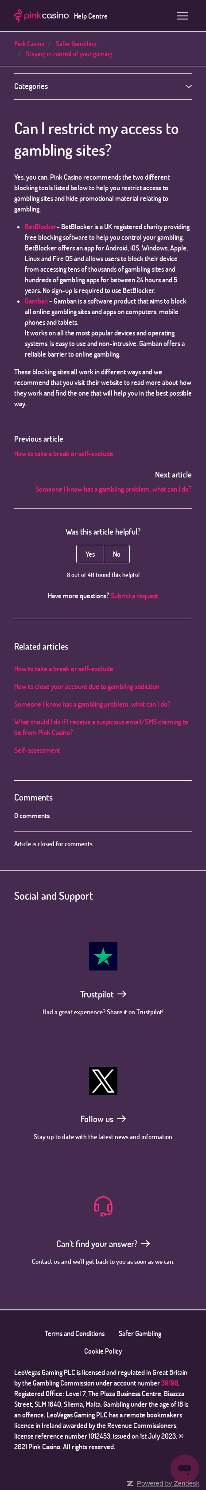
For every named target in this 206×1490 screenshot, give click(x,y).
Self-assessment (37, 750)
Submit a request (134, 595)
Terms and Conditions (75, 1333)
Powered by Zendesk (168, 1483)
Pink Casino (29, 43)
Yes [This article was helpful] (90, 554)
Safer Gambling (76, 43)
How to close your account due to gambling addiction (86, 686)
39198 (169, 1382)
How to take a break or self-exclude (63, 453)
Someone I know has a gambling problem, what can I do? (113, 489)
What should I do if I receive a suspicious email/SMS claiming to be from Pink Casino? (101, 727)
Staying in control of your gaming (69, 54)
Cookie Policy (103, 1351)
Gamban (36, 300)
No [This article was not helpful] (116, 554)
